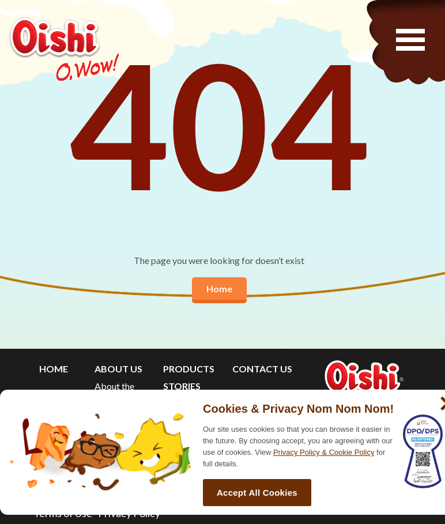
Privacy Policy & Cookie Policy (324, 452)
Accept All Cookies (257, 492)
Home (219, 288)
